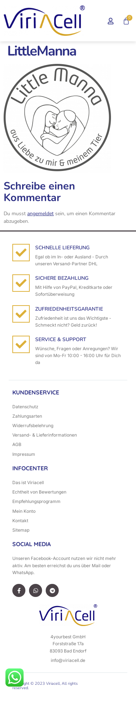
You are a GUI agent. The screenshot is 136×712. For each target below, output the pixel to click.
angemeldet (40, 213)
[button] (90, 20)
